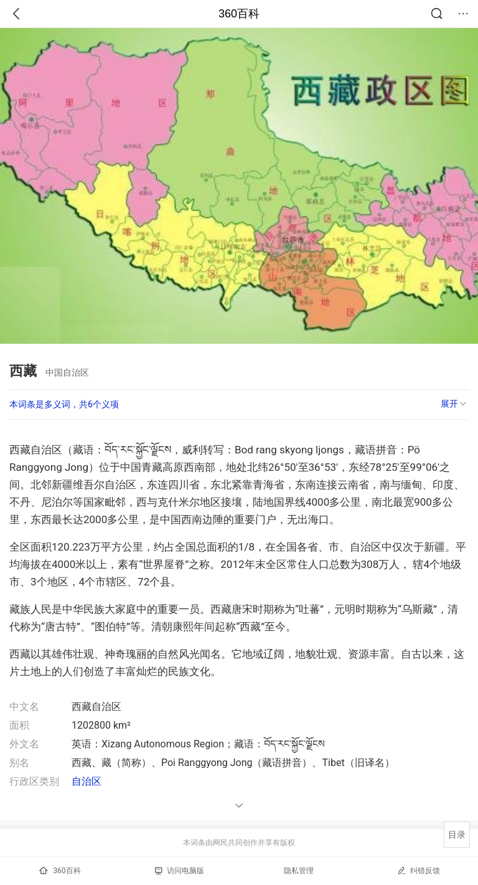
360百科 (239, 13)
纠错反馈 (418, 870)
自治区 (86, 781)
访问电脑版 (179, 870)
